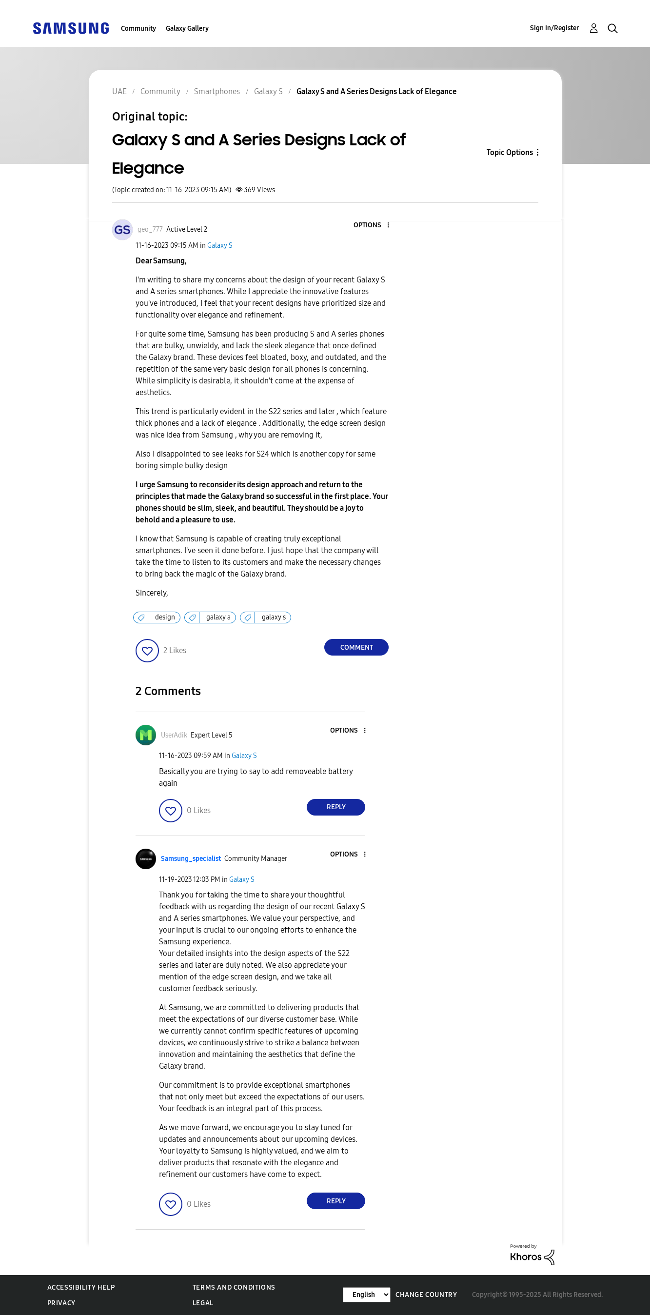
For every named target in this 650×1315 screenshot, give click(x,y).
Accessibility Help (81, 1287)
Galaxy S (220, 245)
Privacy (61, 1303)
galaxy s (274, 617)
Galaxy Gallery (187, 28)
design (165, 617)
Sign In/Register (554, 28)
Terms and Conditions (234, 1287)
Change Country (426, 1295)
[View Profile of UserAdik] (174, 735)
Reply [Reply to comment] (336, 807)
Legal (203, 1303)
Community (138, 28)
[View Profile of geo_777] (150, 229)
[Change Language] (367, 1294)
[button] (372, 225)
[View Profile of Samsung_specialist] (191, 859)
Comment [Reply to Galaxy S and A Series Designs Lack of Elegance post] (356, 647)
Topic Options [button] (510, 152)
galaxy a (218, 617)
